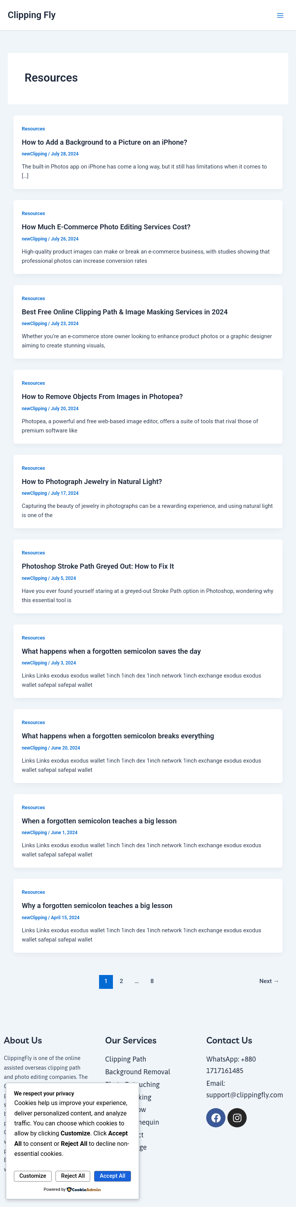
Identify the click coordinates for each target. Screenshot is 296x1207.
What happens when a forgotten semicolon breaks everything (118, 736)
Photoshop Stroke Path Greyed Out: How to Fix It (98, 566)
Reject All (73, 1175)
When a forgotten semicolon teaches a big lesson (99, 821)
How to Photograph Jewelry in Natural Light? (92, 481)
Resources (33, 129)
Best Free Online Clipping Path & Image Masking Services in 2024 (124, 312)
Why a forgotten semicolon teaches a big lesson (97, 905)
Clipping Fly (32, 15)
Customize (32, 1175)
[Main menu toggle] (280, 15)
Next (269, 981)
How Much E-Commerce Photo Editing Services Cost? (106, 227)
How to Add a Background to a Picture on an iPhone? (104, 142)
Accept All (112, 1175)
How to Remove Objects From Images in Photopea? (102, 396)
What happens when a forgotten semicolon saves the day (111, 651)
